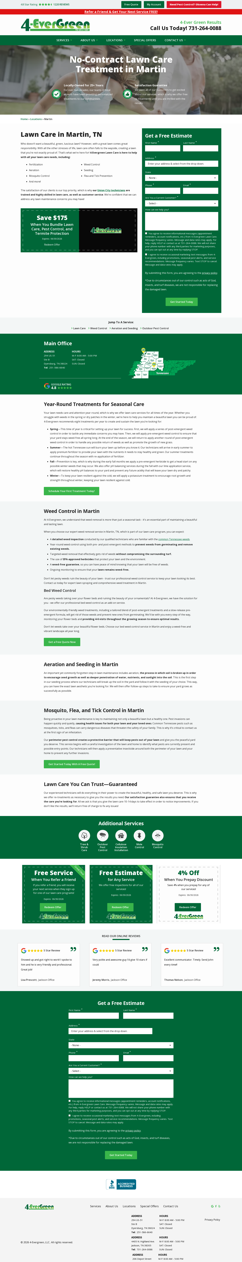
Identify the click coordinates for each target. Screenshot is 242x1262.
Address (149, 158)
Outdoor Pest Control (155, 328)
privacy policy (209, 273)
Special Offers (145, 40)
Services (63, 40)
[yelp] (219, 1206)
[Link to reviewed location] (49, 950)
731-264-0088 (144, 1249)
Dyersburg (49, 363)
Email (186, 185)
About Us (88, 40)
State (148, 172)
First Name (151, 142)
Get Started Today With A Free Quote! (71, 764)
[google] (212, 1206)
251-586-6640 (57, 367)
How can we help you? (157, 209)
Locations (114, 40)
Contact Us (174, 40)
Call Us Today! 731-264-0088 (185, 28)
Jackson (135, 1245)
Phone (148, 185)
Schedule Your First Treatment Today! (71, 491)
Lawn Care (79, 328)
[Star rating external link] (70, 4)
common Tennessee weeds (174, 539)
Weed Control (98, 328)
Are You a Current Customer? (160, 197)
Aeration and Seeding (125, 328)
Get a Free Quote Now (62, 642)
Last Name (189, 142)
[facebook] (215, 1206)
